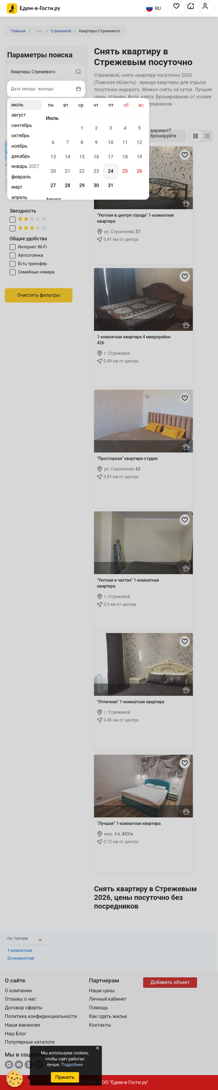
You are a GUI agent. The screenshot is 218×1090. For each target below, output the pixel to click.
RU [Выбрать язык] (153, 8)
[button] (179, 8)
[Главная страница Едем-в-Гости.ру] (33, 8)
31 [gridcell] (110, 185)
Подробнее (72, 1064)
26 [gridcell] (139, 171)
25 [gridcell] (125, 171)
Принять (64, 1077)
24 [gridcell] (110, 171)
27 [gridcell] (53, 185)
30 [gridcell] (96, 185)
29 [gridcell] (81, 185)
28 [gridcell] (67, 185)
